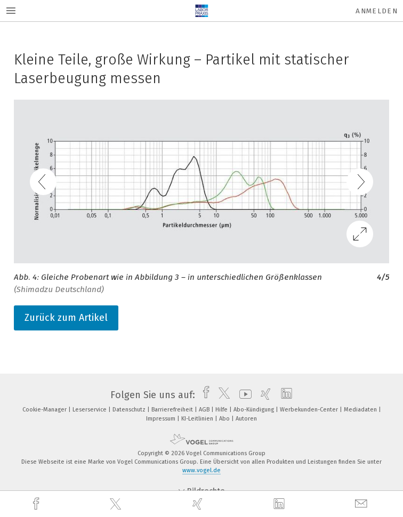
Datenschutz (129, 409)
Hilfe (222, 409)
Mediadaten (361, 409)
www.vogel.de (201, 470)
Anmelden (377, 10)
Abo (225, 418)
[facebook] (37, 504)
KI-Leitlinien (198, 418)
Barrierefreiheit (173, 409)
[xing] (198, 504)
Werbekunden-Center (310, 409)
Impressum (161, 418)
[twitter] (116, 504)
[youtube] (243, 395)
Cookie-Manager (45, 409)
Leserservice (90, 409)
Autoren (246, 418)
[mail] (362, 504)
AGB (205, 409)
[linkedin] (280, 504)
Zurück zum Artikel (66, 318)
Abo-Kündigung (254, 409)
